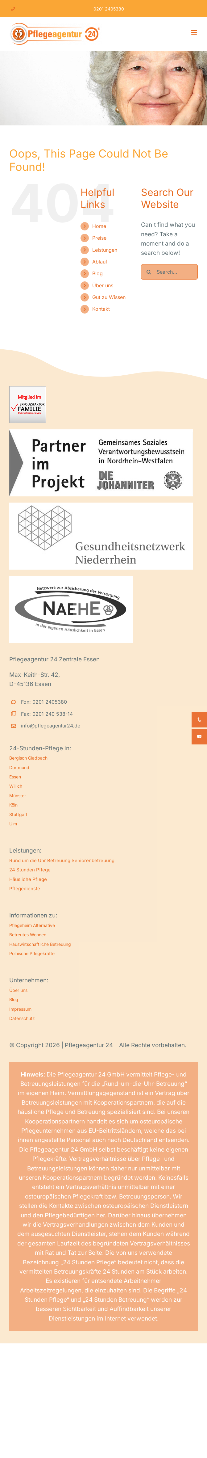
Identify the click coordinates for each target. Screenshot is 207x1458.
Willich (15, 786)
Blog (97, 273)
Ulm (13, 823)
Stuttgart (18, 814)
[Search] (148, 272)
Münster (17, 795)
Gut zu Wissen (109, 297)
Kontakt (101, 309)
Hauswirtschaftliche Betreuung (40, 944)
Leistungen (104, 250)
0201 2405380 (108, 8)
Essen (15, 776)
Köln (13, 804)
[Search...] (169, 272)
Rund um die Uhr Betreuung (39, 860)
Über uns (102, 285)
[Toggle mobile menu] (194, 32)
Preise (99, 238)
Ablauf (99, 262)
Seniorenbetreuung (93, 860)
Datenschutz (22, 1018)
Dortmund (19, 767)
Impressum (20, 1009)
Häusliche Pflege (28, 879)
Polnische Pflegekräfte (32, 953)
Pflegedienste (24, 888)
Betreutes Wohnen (27, 934)
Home (99, 226)
